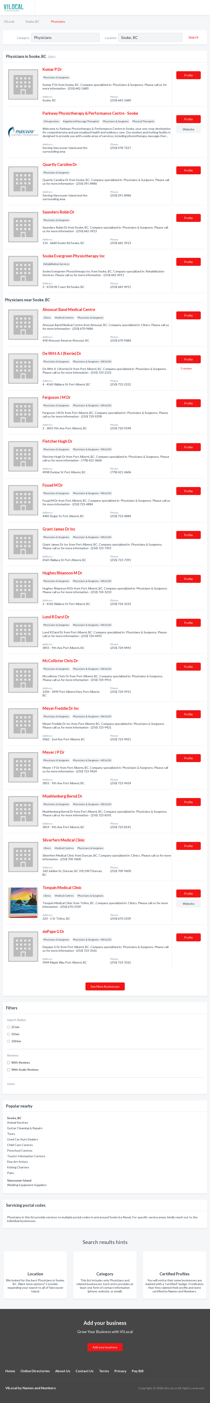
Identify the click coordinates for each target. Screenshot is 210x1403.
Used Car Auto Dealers (22, 1139)
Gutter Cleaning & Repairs (25, 1128)
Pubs (10, 1173)
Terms (104, 1371)
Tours (11, 1133)
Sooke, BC (32, 21)
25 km (15, 1027)
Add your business (105, 1347)
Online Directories (35, 1371)
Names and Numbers (39, 1388)
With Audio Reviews (25, 1069)
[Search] (192, 37)
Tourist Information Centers (26, 1156)
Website (188, 129)
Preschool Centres (19, 1150)
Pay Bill (137, 1371)
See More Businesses (105, 986)
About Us (62, 1371)
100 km (16, 1041)
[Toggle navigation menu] (204, 7)
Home (10, 1371)
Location (111, 38)
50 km (15, 1034)
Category (23, 38)
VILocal (9, 21)
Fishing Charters (18, 1167)
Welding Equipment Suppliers (27, 1185)
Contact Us (85, 1371)
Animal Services (17, 1122)
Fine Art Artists (17, 1161)
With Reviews (20, 1062)
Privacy (120, 1371)
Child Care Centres (20, 1145)
